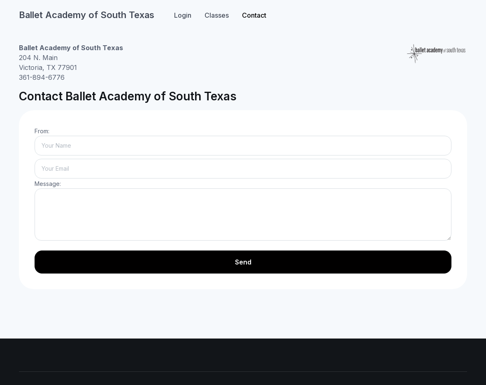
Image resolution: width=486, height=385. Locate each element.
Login (182, 15)
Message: (48, 183)
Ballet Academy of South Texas (86, 14)
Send (243, 262)
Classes (217, 15)
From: (42, 131)
